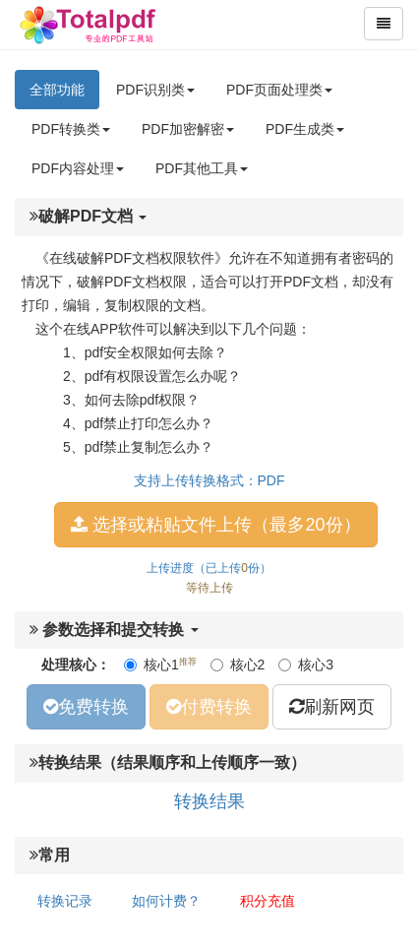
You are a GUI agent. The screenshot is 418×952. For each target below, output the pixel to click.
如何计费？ (166, 901)
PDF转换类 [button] (70, 129)
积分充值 (267, 901)
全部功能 (57, 89)
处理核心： (75, 664)
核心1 (160, 663)
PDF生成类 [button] (305, 129)
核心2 (238, 664)
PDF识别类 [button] (155, 89)
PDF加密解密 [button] (188, 129)
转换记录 (64, 901)
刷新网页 (332, 707)
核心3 (305, 664)
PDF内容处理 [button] (77, 168)
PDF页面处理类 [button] (279, 89)
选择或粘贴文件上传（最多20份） (215, 525)
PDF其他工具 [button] (201, 168)
